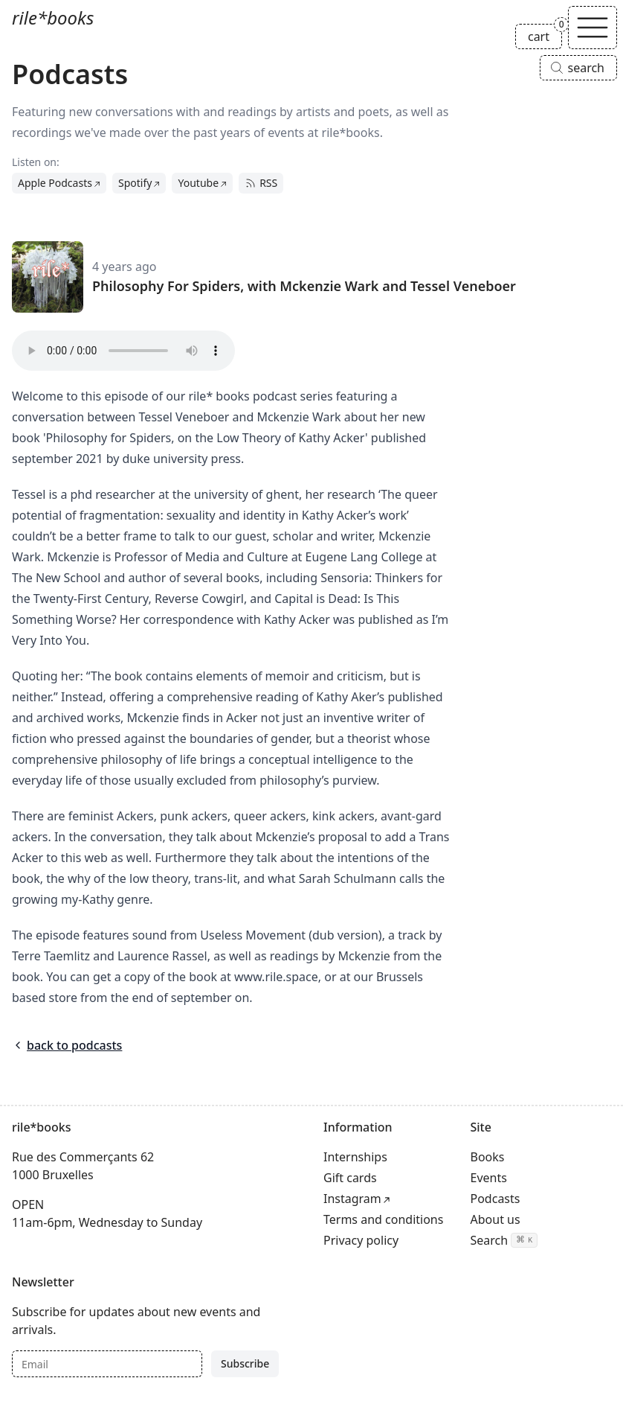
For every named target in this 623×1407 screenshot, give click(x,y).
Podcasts (495, 1198)
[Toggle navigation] (592, 27)
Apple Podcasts (55, 183)
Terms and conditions (383, 1219)
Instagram (352, 1198)
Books (488, 1157)
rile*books (53, 17)
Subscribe (245, 1363)
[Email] (107, 1363)
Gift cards (350, 1178)
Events (489, 1178)
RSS (261, 183)
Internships (355, 1157)
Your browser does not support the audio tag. (123, 351)
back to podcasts (67, 1045)
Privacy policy (360, 1240)
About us (495, 1219)
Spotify (135, 183)
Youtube (198, 183)
